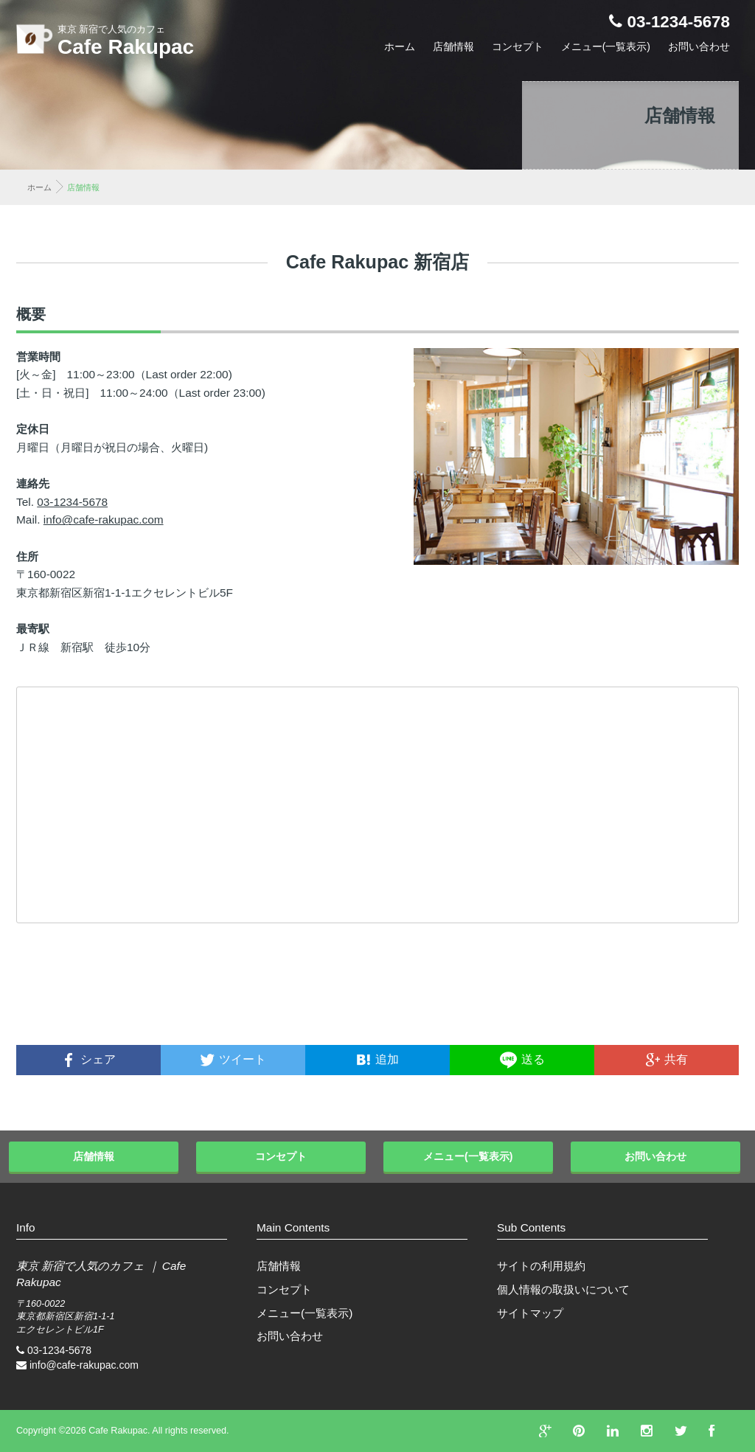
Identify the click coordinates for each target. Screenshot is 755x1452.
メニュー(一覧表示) (605, 46)
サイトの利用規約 (541, 1266)
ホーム (399, 46)
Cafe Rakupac (126, 46)
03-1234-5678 (678, 22)
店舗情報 (453, 46)
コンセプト (517, 46)
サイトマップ (530, 1313)
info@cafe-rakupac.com (104, 519)
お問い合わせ (699, 46)
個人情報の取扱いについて (563, 1289)
